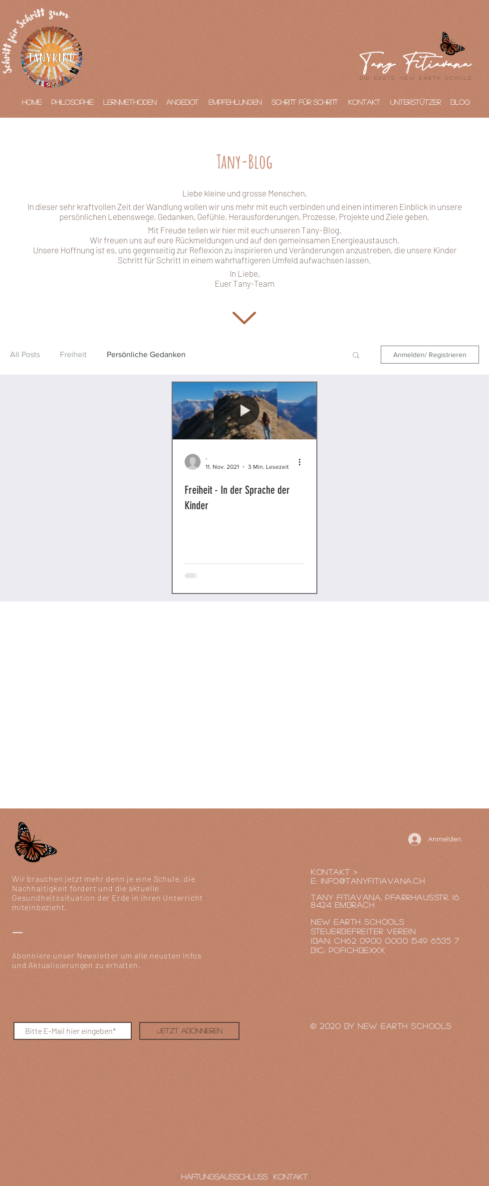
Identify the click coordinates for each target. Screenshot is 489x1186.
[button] (356, 356)
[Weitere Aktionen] (303, 462)
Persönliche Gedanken (146, 354)
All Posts (25, 354)
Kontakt (290, 1176)
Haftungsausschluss (224, 1176)
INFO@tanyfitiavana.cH (373, 880)
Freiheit (73, 354)
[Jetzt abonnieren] (189, 1031)
